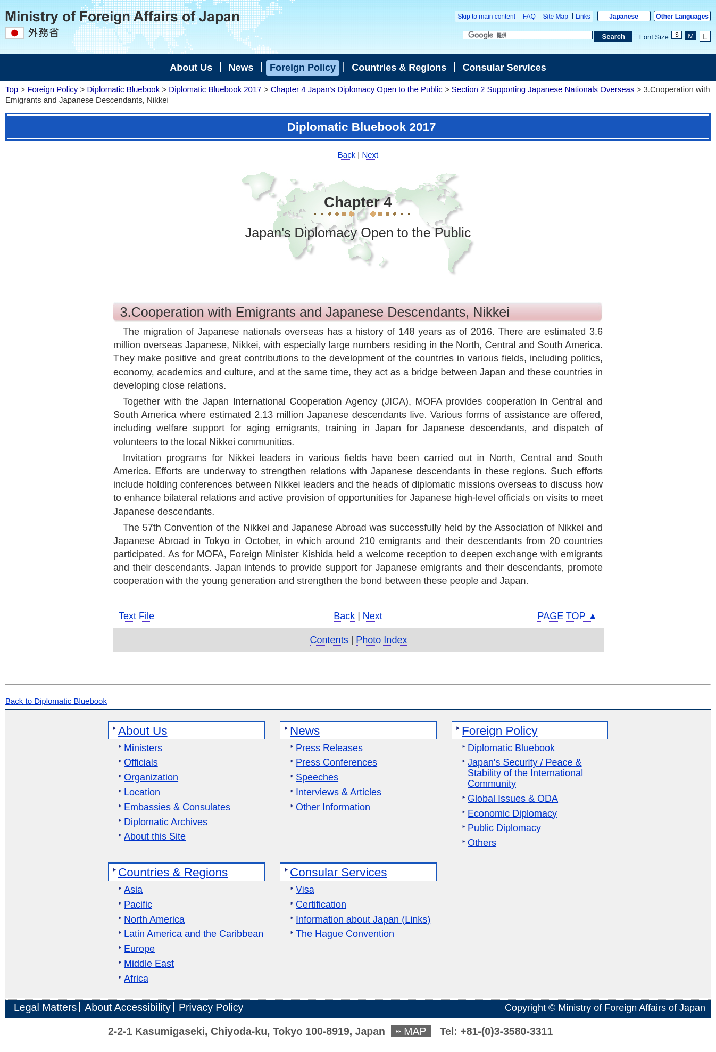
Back (346, 154)
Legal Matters (45, 1008)
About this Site (155, 837)
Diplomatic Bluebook (123, 89)
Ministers (143, 748)
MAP (415, 1031)
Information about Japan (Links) (363, 920)
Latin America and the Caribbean (193, 934)
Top (11, 89)
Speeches (317, 777)
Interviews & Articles (338, 792)
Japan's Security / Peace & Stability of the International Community (525, 773)
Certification (321, 905)
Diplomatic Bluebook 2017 (215, 89)
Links (583, 16)
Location (142, 792)
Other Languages (682, 16)
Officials (141, 763)
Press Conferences (336, 763)
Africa (136, 979)
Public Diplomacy (504, 828)
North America (154, 920)
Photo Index (381, 640)
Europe (139, 949)
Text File (136, 616)
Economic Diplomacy (512, 814)
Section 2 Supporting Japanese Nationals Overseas (543, 89)
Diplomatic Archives (165, 822)
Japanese (623, 16)
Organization (151, 777)
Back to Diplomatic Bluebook (56, 700)
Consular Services (504, 67)
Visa (305, 890)
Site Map (555, 16)
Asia (133, 890)
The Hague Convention (345, 934)
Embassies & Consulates (177, 807)
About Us (191, 67)
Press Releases (329, 748)
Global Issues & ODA (513, 799)
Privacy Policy (211, 1008)
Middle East (149, 964)
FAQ (529, 16)
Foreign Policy (303, 67)
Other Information (333, 807)
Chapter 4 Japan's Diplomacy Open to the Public (357, 89)
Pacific (138, 905)
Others (482, 843)
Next (370, 154)
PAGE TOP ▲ (567, 616)
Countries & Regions (399, 67)
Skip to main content (486, 16)
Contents (329, 640)
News (241, 67)
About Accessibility (128, 1008)
